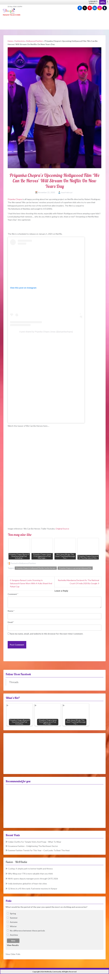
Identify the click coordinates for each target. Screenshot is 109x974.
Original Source (62, 528)
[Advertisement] (54, 23)
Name (11, 611)
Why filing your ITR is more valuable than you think (30, 873)
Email (11, 622)
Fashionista (20, 41)
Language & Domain (93, 2)
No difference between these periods (27, 930)
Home (10, 41)
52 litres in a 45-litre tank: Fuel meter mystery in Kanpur (32, 888)
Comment (13, 594)
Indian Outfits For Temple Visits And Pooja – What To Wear (34, 842)
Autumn (13, 922)
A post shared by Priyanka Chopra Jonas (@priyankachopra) (46, 332)
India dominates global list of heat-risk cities (27, 883)
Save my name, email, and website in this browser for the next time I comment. (46, 633)
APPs (102, 2)
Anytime (14, 935)
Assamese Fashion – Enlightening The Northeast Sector (33, 846)
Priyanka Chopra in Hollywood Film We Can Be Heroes (35, 568)
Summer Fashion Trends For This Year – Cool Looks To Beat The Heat (39, 850)
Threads (13, 682)
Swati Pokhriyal (66, 192)
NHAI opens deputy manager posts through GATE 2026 (33, 878)
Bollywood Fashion (34, 41)
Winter (13, 926)
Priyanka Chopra (15, 199)
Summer (14, 918)
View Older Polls (13, 954)
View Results (13, 945)
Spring (13, 913)
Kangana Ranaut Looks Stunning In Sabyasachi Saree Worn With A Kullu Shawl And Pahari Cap (31, 583)
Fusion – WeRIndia (16, 862)
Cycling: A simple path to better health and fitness (30, 868)
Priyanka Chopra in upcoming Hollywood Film (75, 568)
